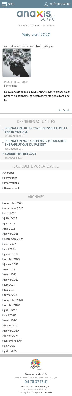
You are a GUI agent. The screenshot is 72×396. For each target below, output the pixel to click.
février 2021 (11, 295)
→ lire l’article (62, 110)
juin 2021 (9, 284)
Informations (11, 182)
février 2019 (11, 335)
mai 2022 (9, 269)
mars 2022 (10, 274)
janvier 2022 (11, 279)
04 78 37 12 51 (36, 381)
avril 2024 (10, 249)
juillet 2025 (10, 218)
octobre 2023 (12, 259)
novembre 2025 (13, 203)
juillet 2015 (10, 351)
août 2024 (10, 244)
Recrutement (11, 188)
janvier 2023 (11, 264)
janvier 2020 (11, 330)
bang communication (42, 392)
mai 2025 (9, 228)
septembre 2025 (13, 208)
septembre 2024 (13, 238)
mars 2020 (10, 320)
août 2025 (10, 213)
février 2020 (11, 325)
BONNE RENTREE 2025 (20, 154)
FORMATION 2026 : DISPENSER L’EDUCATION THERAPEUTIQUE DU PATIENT (36, 142)
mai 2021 (9, 290)
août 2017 (9, 346)
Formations (10, 85)
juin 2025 (9, 223)
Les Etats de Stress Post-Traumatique (27, 46)
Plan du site (26, 386)
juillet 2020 (10, 310)
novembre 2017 (13, 340)
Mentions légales (42, 386)
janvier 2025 (11, 233)
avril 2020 (10, 315)
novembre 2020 (13, 300)
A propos (9, 172)
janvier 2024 (11, 254)
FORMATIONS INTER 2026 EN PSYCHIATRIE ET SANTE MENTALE (36, 130)
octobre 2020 (12, 305)
